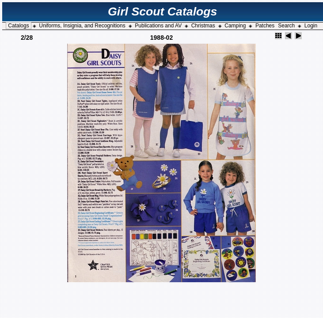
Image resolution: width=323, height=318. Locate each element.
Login (310, 26)
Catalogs (18, 26)
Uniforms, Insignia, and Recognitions (82, 26)
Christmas (203, 26)
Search (286, 26)
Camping (235, 26)
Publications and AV (158, 26)
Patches (264, 26)
